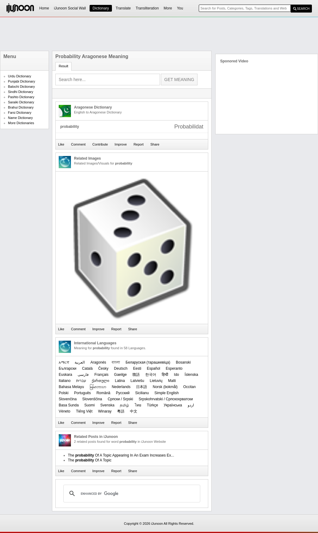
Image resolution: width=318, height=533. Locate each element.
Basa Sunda (69, 405)
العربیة (80, 362)
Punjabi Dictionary (21, 81)
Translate (123, 8)
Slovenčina (68, 399)
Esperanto (174, 368)
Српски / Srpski (120, 399)
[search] (131, 493)
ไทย (138, 405)
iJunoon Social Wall (70, 8)
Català (87, 368)
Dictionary (101, 8)
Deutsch (121, 368)
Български (67, 368)
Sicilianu (142, 393)
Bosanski (183, 362)
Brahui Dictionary (21, 107)
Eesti (137, 368)
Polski (63, 393)
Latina (120, 381)
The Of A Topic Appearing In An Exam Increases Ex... (121, 455)
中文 (133, 411)
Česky (103, 368)
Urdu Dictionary (19, 76)
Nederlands (121, 387)
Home (44, 8)
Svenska (107, 405)
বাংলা (116, 362)
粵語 (120, 411)
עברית (81, 381)
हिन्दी (165, 374)
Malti (172, 381)
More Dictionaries (21, 123)
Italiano (65, 381)
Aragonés (98, 362)
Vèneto (64, 411)
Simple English (166, 393)
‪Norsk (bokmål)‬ (165, 387)
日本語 (141, 387)
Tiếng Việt (84, 411)
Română (103, 393)
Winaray (105, 411)
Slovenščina (92, 399)
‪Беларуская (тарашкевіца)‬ (148, 362)
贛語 (136, 374)
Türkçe (152, 405)
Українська (173, 405)
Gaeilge (120, 374)
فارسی (83, 374)
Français (101, 374)
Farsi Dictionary (19, 112)
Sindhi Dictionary (20, 92)
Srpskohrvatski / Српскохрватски (166, 399)
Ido (176, 374)
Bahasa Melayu (71, 387)
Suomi (89, 405)
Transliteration (147, 8)
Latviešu (137, 381)
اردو (191, 405)
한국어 (150, 374)
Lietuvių (156, 381)
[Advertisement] (159, 34)
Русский (123, 393)
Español (153, 368)
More (168, 8)
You (180, 8)
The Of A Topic (90, 460)
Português (82, 393)
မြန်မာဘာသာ (98, 387)
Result (63, 66)
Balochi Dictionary (21, 86)
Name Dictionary (20, 118)
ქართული (100, 381)
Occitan (189, 387)
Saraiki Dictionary (21, 102)
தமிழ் (124, 405)
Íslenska (191, 374)
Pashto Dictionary (21, 97)
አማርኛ (64, 362)
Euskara (65, 374)
